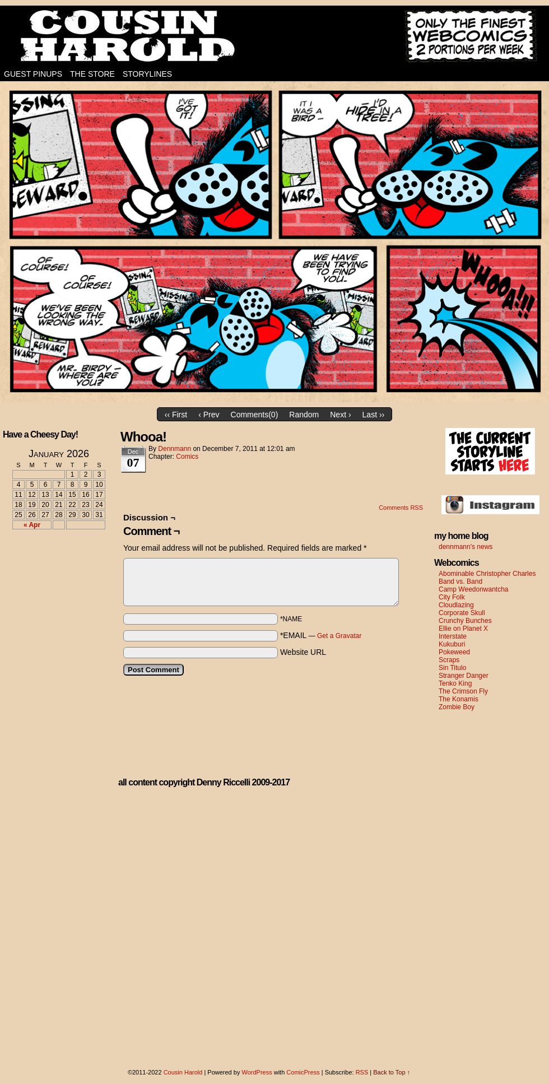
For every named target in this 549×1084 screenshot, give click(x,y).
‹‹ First (176, 414)
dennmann (174, 449)
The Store (92, 73)
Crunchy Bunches (465, 621)
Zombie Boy (456, 707)
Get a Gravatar (339, 636)
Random (304, 414)
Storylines (147, 73)
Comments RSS (401, 507)
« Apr (32, 525)
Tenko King (455, 683)
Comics (187, 456)
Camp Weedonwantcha (474, 589)
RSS (362, 1072)
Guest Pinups (33, 73)
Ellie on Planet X (463, 628)
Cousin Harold (274, 36)
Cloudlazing (456, 605)
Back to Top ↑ (391, 1072)
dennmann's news (465, 547)
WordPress (256, 1072)
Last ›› (373, 414)
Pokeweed (454, 652)
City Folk (452, 597)
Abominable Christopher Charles (487, 574)
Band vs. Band (460, 581)
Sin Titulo (452, 668)
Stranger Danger (463, 676)
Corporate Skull (462, 613)
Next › (340, 414)
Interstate (453, 636)
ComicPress (302, 1072)
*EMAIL (321, 635)
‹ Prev (208, 414)
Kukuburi (452, 644)
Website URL (303, 652)
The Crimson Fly (463, 691)
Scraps (449, 660)
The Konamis (458, 699)
